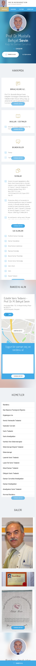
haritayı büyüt (18, 331)
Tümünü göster (18, 226)
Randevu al (18, 663)
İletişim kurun (26, 54)
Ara (8, 314)
